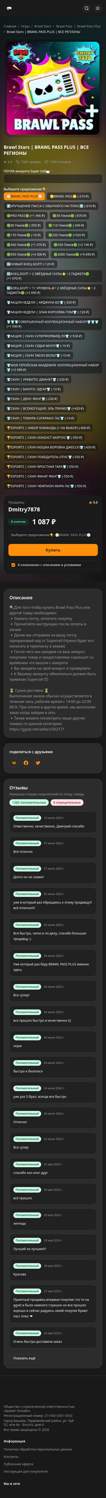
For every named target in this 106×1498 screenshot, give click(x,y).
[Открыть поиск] (86, 8)
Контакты (11, 1456)
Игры (25, 26)
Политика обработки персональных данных (38, 1449)
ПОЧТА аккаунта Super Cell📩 (28, 171)
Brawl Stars (42, 26)
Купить (53, 550)
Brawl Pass (64, 26)
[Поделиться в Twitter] (38, 762)
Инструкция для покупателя (26, 1471)
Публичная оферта (18, 1464)
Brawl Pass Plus (89, 26)
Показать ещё (24, 1358)
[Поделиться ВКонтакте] (14, 762)
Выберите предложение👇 (26, 189)
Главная (10, 26)
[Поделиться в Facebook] (26, 762)
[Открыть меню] (97, 8)
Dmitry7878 (24, 509)
